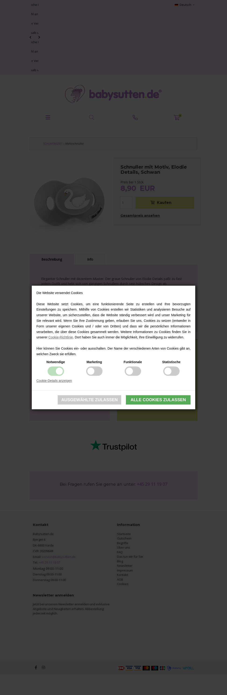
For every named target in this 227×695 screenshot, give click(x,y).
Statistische (171, 362)
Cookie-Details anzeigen (54, 381)
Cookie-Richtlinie (60, 337)
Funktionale (133, 362)
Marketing (94, 362)
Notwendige (55, 362)
